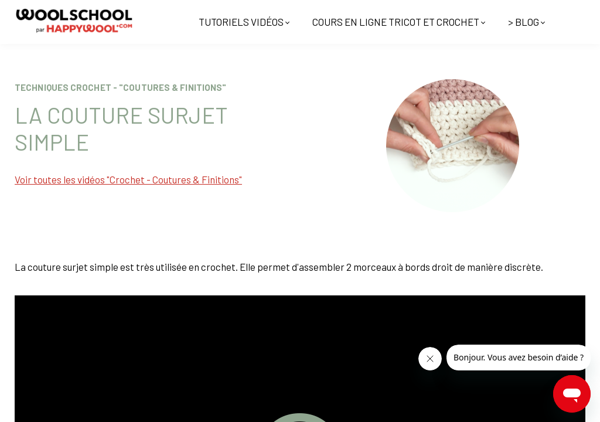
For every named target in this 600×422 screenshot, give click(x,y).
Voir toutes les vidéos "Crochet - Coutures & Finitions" (128, 179)
